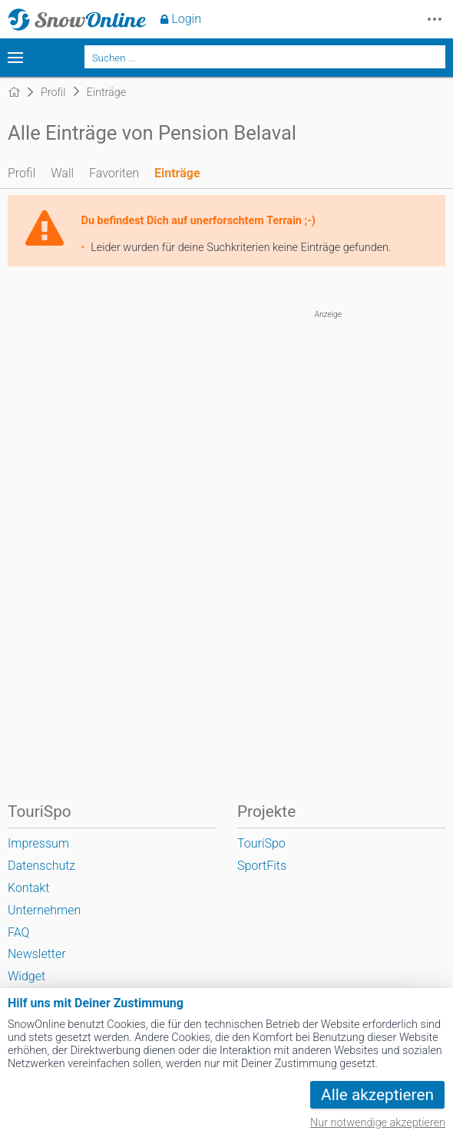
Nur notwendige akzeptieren (377, 1122)
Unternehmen (44, 910)
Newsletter (37, 954)
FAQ (18, 932)
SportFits (261, 865)
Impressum (38, 843)
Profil (21, 173)
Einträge (177, 173)
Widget (26, 976)
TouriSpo (261, 843)
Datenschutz (41, 865)
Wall (62, 173)
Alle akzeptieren (377, 1095)
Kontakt (28, 888)
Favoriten (114, 173)
